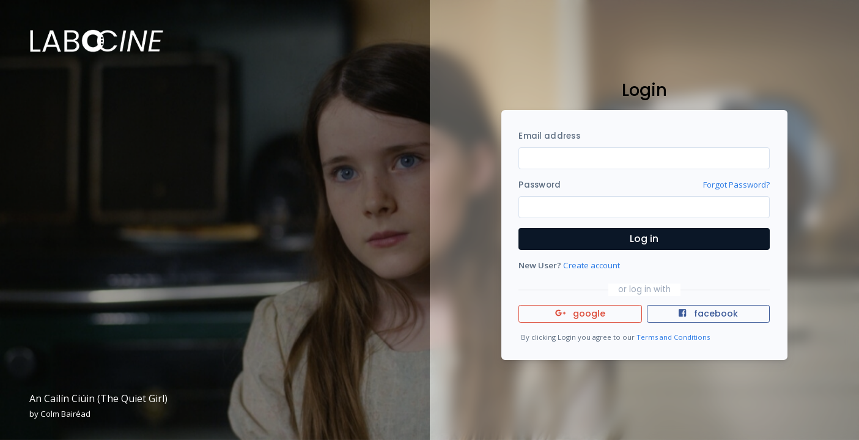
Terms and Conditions (673, 337)
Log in (644, 239)
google (580, 313)
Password (539, 185)
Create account (591, 265)
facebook (708, 313)
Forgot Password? (736, 184)
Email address (549, 136)
